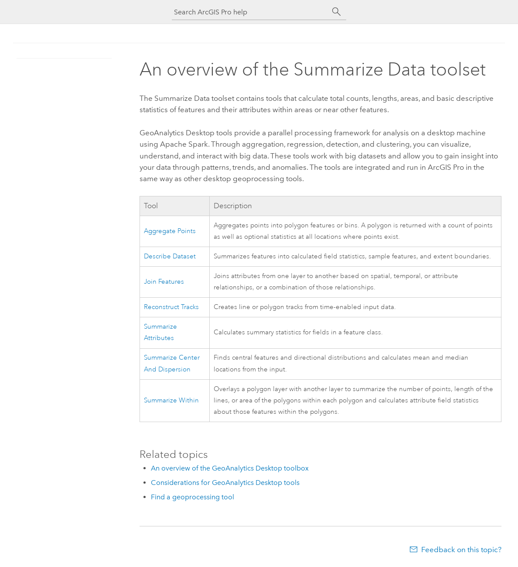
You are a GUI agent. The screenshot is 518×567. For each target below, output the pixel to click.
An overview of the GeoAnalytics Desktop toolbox (230, 468)
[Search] (336, 11)
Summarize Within (171, 400)
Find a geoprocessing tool (192, 497)
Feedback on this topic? (461, 549)
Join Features (164, 282)
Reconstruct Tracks (171, 307)
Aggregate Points (170, 231)
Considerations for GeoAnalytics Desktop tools (225, 482)
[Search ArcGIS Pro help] (250, 12)
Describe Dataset (170, 256)
